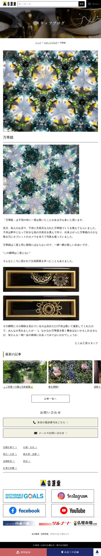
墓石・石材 (10, 454)
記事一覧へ (50, 398)
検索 (81, 3)
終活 (26, 461)
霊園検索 (9, 461)
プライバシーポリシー (59, 534)
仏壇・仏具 (30, 447)
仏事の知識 (10, 467)
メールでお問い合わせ (49, 433)
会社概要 (35, 534)
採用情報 (45, 534)
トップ (38, 43)
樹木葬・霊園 (31, 454)
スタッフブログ (51, 43)
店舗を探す (10, 447)
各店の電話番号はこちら (49, 422)
